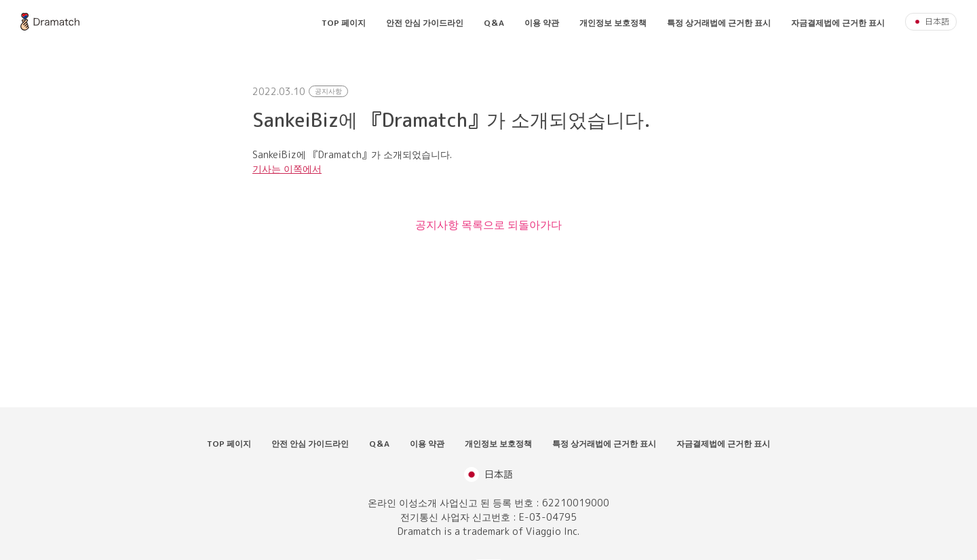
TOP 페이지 (344, 23)
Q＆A (494, 23)
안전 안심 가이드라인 (424, 23)
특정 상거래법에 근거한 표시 (719, 23)
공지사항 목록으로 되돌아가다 (488, 224)
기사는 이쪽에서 (287, 168)
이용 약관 (541, 23)
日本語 (931, 21)
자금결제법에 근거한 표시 (838, 23)
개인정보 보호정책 (613, 23)
